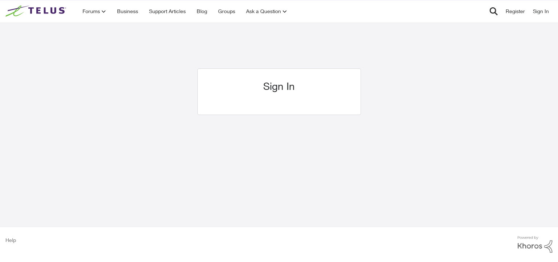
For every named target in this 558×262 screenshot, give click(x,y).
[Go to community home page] (36, 11)
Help (10, 240)
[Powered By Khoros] (535, 244)
